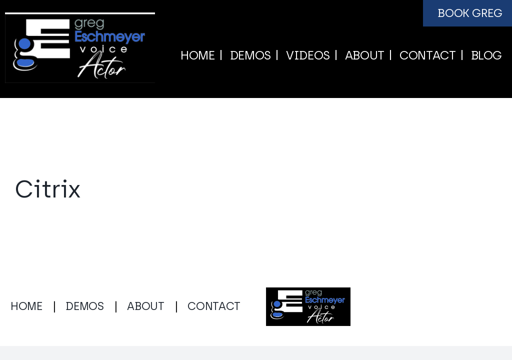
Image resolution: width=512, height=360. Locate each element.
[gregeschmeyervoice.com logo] (80, 17)
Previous (428, 136)
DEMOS (85, 306)
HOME (26, 306)
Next (474, 136)
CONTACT (214, 306)
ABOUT (145, 306)
